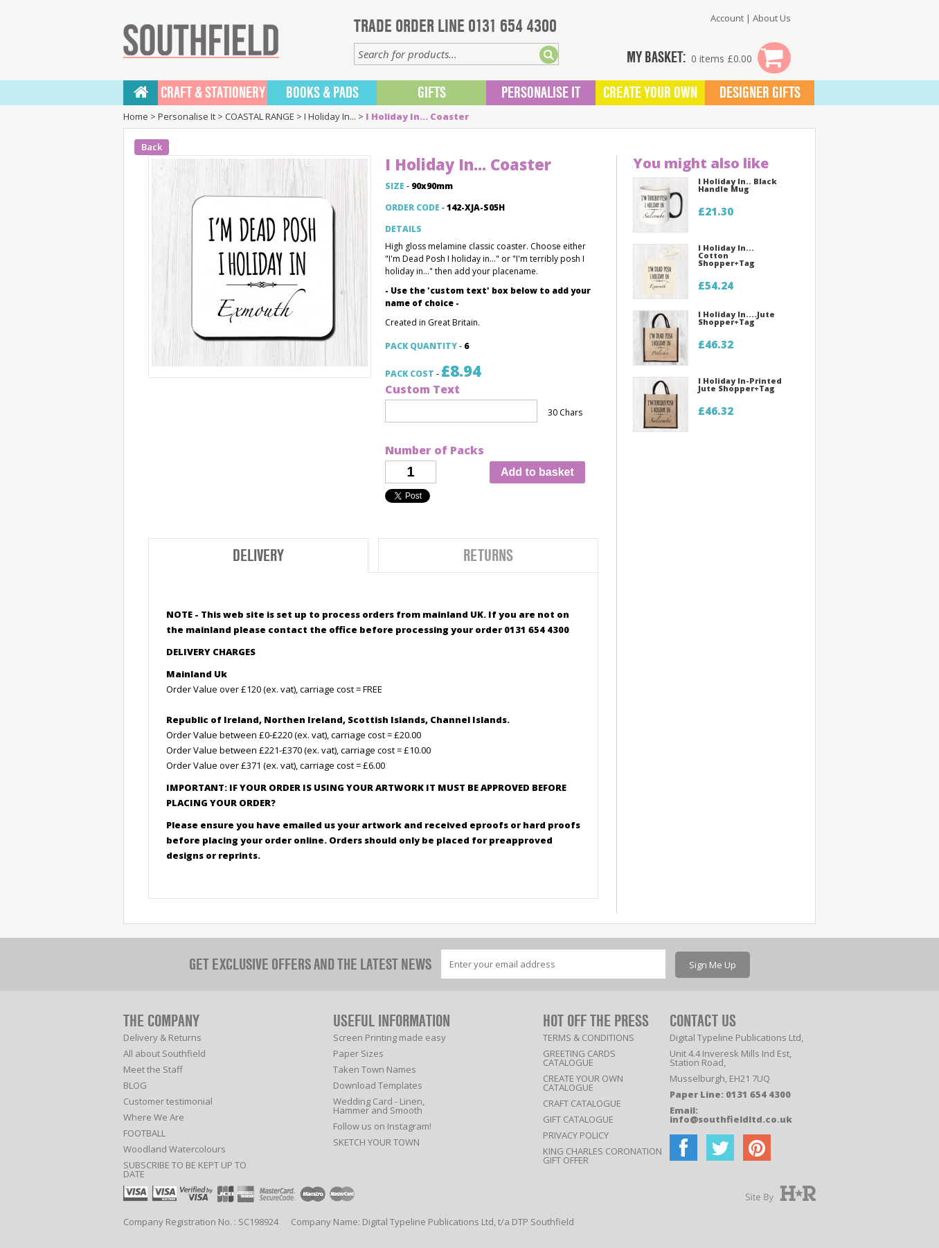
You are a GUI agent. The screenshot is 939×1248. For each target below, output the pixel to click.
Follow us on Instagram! (382, 1126)
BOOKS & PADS (322, 93)
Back (151, 147)
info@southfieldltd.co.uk (731, 1119)
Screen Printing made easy (389, 1037)
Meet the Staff (153, 1069)
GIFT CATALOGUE (578, 1119)
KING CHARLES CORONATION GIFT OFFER (602, 1155)
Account (727, 18)
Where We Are (153, 1117)
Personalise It (540, 93)
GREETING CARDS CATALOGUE (579, 1058)
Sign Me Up (712, 965)
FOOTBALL (144, 1133)
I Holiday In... (330, 116)
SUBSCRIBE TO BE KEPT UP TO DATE (185, 1169)
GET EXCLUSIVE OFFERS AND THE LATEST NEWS (310, 964)
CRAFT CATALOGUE (582, 1103)
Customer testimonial (168, 1101)
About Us (772, 18)
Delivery (258, 556)
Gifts (432, 93)
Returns (488, 556)
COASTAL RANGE (259, 116)
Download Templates (377, 1085)
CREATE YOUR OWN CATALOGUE (583, 1083)
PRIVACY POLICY (576, 1135)
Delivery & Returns (162, 1037)
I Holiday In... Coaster (417, 116)
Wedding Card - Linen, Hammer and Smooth (378, 1105)
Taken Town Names (374, 1069)
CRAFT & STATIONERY (213, 93)
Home (135, 116)
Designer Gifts (760, 93)
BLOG (135, 1085)
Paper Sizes (358, 1053)
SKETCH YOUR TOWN (376, 1142)
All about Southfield (164, 1053)
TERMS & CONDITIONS (588, 1037)
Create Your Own (650, 93)
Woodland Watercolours (174, 1149)
